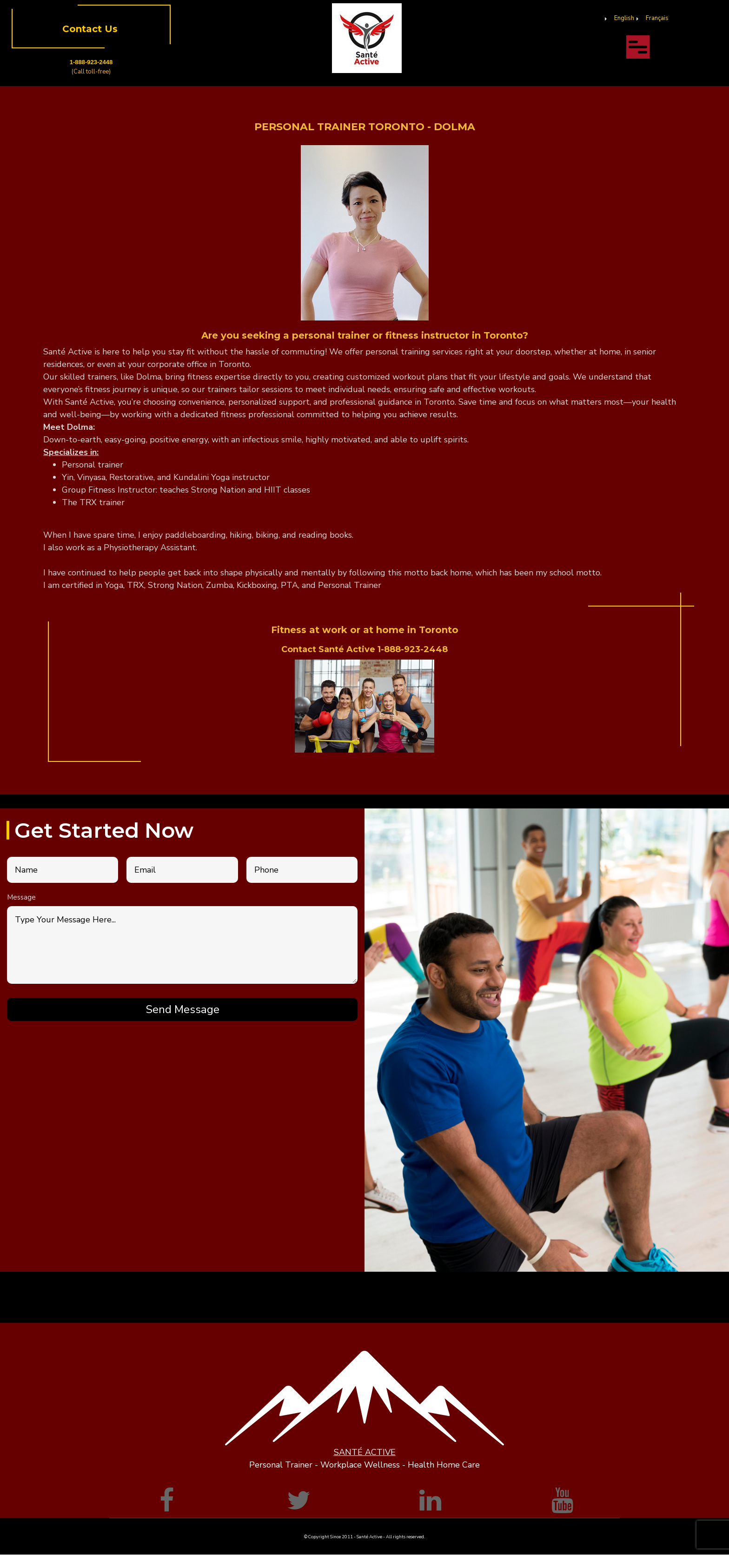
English (624, 18)
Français (657, 18)
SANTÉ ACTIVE (365, 1452)
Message (21, 897)
